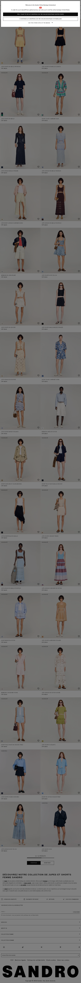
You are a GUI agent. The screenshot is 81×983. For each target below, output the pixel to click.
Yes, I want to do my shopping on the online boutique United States (40, 14)
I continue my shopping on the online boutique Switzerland (40, 19)
